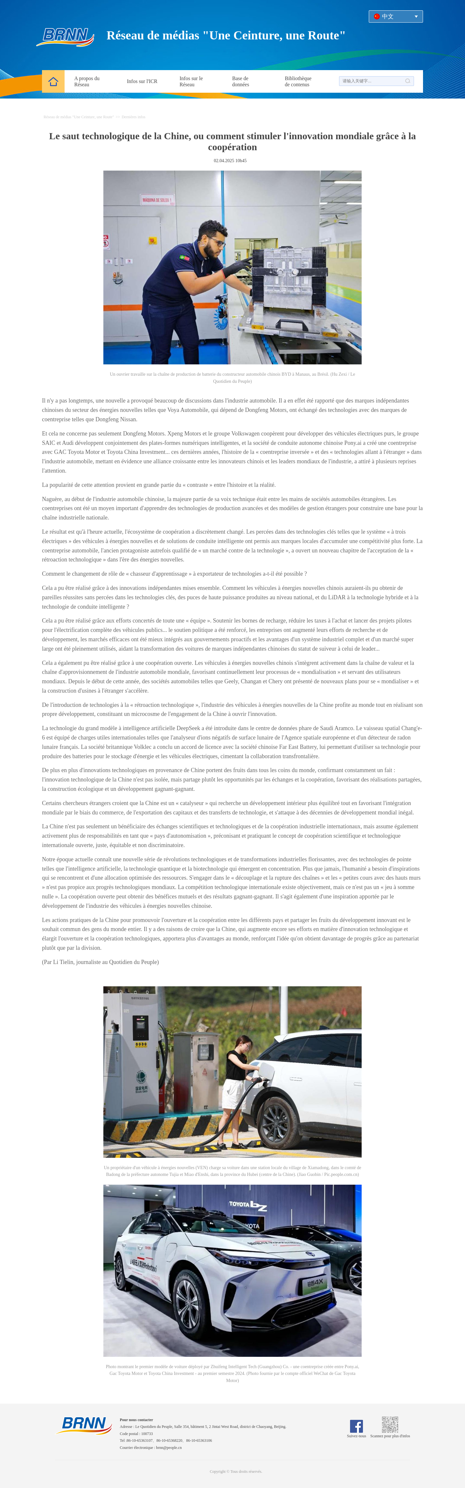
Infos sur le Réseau (191, 81)
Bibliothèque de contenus (298, 81)
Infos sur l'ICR (142, 81)
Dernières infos (134, 117)
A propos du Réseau (86, 81)
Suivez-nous (356, 1433)
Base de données (240, 81)
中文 (388, 16)
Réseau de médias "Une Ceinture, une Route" (226, 35)
